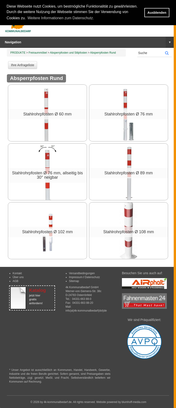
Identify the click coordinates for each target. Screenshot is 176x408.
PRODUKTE (17, 52)
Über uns (18, 277)
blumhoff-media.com (134, 402)
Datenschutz (92, 277)
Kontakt (17, 273)
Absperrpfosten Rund (103, 52)
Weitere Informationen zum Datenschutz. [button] (61, 18)
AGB (15, 281)
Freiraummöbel (38, 52)
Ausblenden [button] (156, 12)
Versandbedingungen (82, 273)
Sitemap (74, 281)
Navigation (89, 42)
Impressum (75, 277)
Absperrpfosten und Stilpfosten (68, 52)
